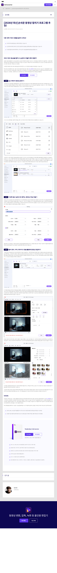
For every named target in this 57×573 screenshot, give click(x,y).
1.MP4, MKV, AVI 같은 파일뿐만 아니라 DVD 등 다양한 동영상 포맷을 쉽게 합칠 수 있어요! (24, 410)
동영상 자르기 (8, 8)
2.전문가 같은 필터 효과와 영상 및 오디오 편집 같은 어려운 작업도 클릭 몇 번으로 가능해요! (24, 413)
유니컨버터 (31, 69)
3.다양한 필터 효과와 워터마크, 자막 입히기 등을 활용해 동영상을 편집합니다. (21, 49)
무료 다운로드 (48, 4)
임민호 (6, 29)
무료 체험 (23, 520)
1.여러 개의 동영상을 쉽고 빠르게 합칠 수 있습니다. (16, 43)
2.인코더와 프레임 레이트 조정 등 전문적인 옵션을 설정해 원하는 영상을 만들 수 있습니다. (24, 46)
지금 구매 (33, 520)
